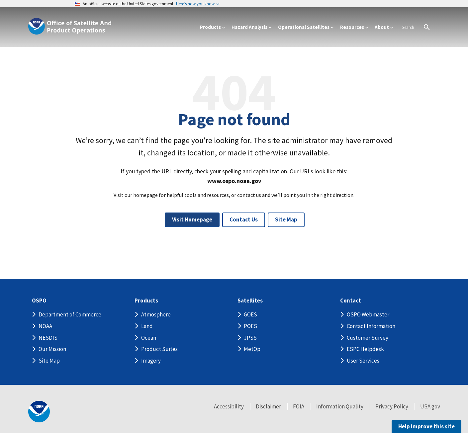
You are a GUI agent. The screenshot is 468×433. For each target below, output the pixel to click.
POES (250, 326)
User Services (363, 360)
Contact (350, 301)
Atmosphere (156, 314)
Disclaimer (268, 406)
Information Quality (339, 406)
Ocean (148, 337)
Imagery (151, 360)
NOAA (45, 326)
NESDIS (48, 337)
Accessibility (229, 406)
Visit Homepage (192, 219)
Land (147, 326)
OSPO (39, 301)
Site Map (286, 219)
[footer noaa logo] (39, 411)
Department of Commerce (70, 314)
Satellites (250, 301)
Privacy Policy (391, 406)
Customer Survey (367, 337)
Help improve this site (426, 426)
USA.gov (430, 406)
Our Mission (52, 349)
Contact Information (371, 326)
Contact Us (244, 219)
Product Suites (159, 349)
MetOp (252, 349)
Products (146, 301)
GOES (250, 314)
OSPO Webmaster (368, 314)
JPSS (250, 337)
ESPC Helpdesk (365, 349)
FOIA (298, 406)
